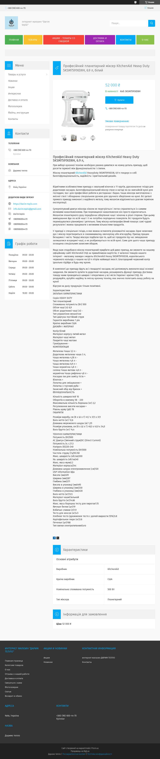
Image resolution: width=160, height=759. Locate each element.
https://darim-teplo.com (25, 204)
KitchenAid (81, 172)
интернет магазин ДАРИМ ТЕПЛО (98, 657)
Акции (11, 87)
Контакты (125, 39)
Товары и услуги (17, 74)
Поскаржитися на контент (74, 754)
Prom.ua (94, 748)
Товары (32, 39)
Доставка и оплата (100, 40)
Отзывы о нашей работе (17, 674)
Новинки (12, 81)
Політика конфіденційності (99, 754)
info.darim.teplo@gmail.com (27, 209)
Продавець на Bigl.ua (80, 751)
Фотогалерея (15, 106)
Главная (14, 39)
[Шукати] (151, 23)
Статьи (8, 691)
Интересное (14, 93)
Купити (121, 100)
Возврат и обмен (13, 696)
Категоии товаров (14, 665)
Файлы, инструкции (18, 112)
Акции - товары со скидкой (63, 40)
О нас (145, 39)
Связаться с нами (13, 683)
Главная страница (14, 661)
